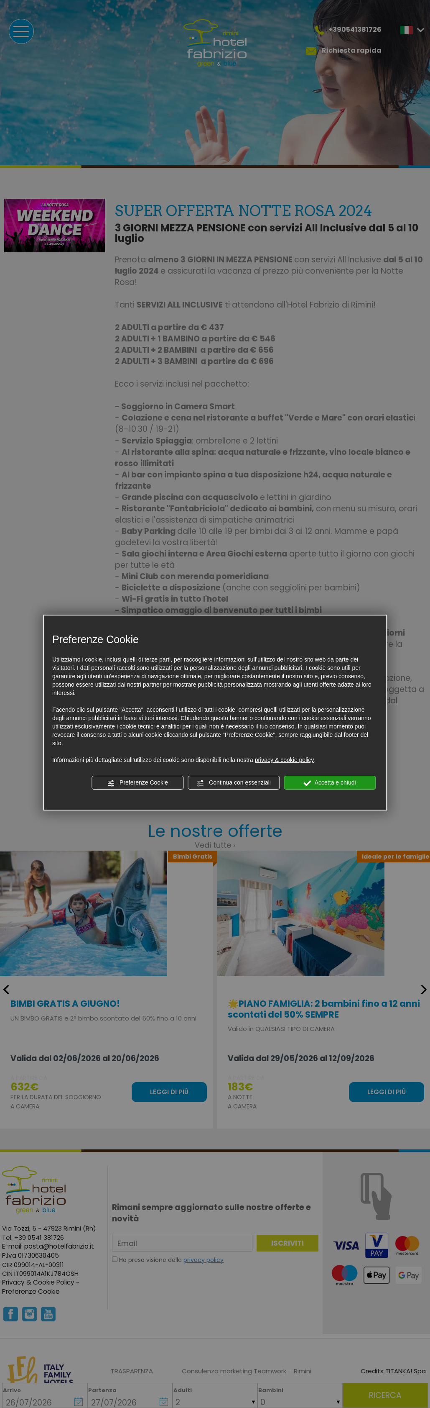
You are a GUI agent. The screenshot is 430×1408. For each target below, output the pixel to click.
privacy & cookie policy (284, 760)
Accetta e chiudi (330, 783)
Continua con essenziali (233, 783)
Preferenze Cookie (137, 783)
